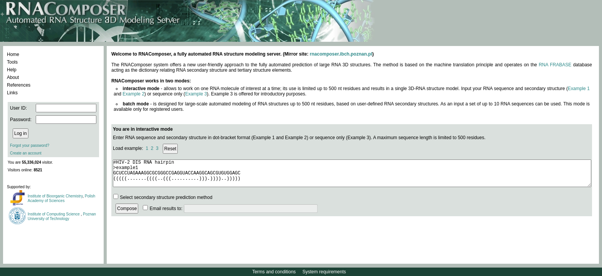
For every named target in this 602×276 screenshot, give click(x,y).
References (18, 85)
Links (12, 92)
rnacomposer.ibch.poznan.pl (341, 54)
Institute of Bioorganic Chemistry (55, 196)
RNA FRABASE (555, 64)
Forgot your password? (29, 145)
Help (12, 69)
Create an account (25, 153)
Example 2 (133, 94)
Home (13, 54)
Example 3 (196, 94)
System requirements (324, 271)
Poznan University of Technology (62, 216)
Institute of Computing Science (54, 214)
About (13, 77)
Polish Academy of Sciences (61, 198)
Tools (12, 62)
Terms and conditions (274, 271)
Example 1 (579, 88)
